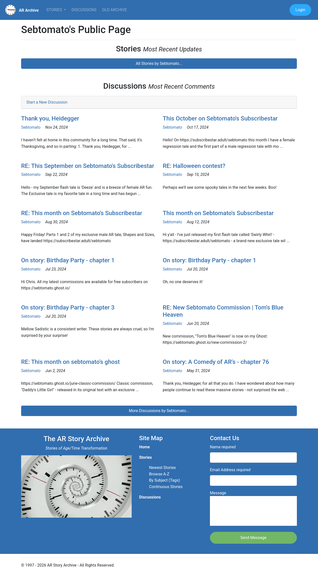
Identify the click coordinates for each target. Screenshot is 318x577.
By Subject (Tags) (164, 480)
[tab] (159, 102)
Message (253, 508)
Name (223, 447)
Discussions (84, 9)
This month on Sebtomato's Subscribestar (218, 213)
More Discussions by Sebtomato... (159, 410)
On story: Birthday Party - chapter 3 (68, 307)
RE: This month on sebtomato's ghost (70, 361)
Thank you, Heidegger (50, 118)
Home (144, 447)
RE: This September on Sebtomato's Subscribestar (87, 165)
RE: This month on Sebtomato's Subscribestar (81, 213)
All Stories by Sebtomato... (159, 63)
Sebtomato (30, 127)
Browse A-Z (159, 474)
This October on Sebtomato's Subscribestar (220, 118)
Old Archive (114, 9)
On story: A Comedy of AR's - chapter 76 (216, 361)
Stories (54, 9)
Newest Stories (162, 467)
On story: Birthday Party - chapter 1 (68, 260)
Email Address (230, 469)
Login (300, 9)
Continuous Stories (166, 486)
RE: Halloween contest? (194, 165)
